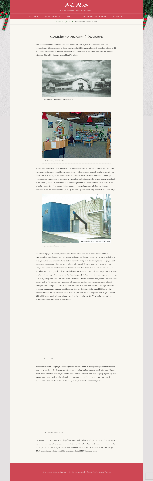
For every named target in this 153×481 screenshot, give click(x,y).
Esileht (33, 16)
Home (58, 22)
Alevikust (51, 16)
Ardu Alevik (76, 5)
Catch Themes (105, 472)
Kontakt (118, 16)
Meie (70, 16)
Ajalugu (68, 22)
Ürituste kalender (95, 16)
